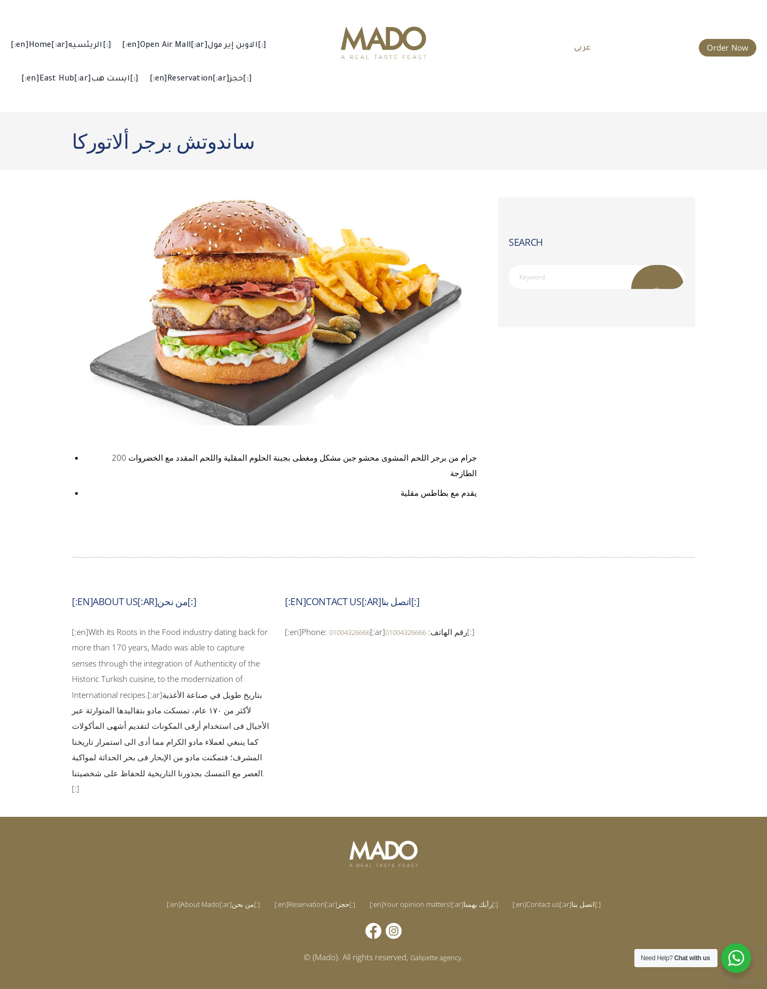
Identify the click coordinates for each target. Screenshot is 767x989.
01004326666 (355, 631)
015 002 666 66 (653, 46)
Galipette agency (436, 957)
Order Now (727, 47)
